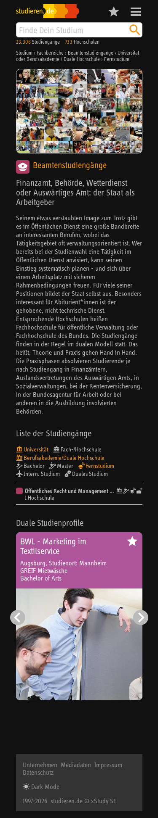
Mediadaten (76, 764)
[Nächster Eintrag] (141, 617)
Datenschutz (38, 772)
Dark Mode (44, 786)
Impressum (108, 764)
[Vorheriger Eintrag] (18, 617)
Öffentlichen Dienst (55, 226)
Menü (135, 11)
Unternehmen (40, 764)
